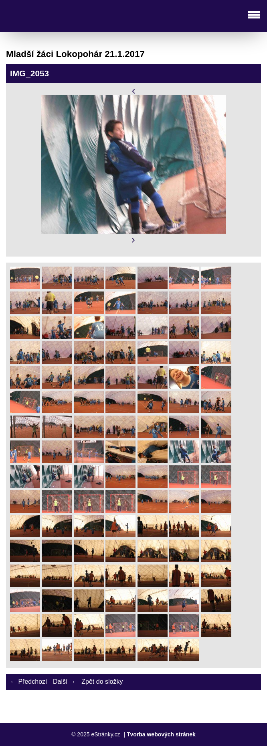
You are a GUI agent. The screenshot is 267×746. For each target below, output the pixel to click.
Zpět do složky (102, 681)
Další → (64, 681)
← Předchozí (28, 681)
